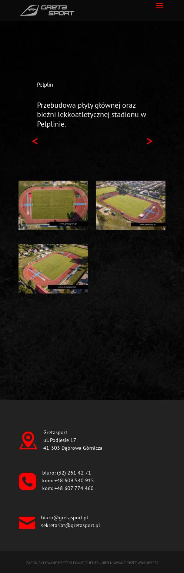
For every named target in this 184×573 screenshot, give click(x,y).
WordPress (148, 562)
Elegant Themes (83, 562)
